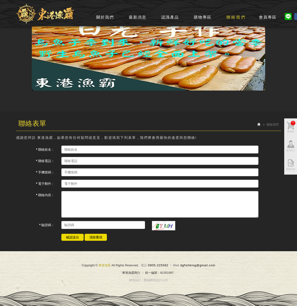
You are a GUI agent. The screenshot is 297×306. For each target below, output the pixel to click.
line (289, 16)
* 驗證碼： (46, 225)
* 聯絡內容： (45, 195)
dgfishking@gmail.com (197, 265)
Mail (176, 265)
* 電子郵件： (45, 184)
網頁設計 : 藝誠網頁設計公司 (148, 280)
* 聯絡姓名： (45, 149)
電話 (144, 265)
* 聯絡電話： (45, 161)
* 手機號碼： (45, 172)
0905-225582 (158, 265)
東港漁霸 (45, 13)
